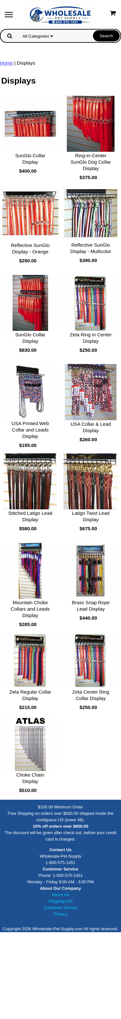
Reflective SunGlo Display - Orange (30, 248)
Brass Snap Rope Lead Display (91, 606)
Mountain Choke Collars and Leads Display (30, 609)
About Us (60, 894)
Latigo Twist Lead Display (90, 516)
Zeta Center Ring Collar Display (90, 695)
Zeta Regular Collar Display (30, 695)
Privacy (60, 914)
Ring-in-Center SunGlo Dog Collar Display (91, 162)
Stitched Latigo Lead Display (30, 516)
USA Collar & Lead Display (91, 427)
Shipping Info (60, 901)
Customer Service (60, 907)
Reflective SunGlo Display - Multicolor (90, 248)
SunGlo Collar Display (30, 159)
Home (6, 63)
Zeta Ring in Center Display (91, 338)
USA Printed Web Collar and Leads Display (30, 430)
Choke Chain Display (30, 778)
